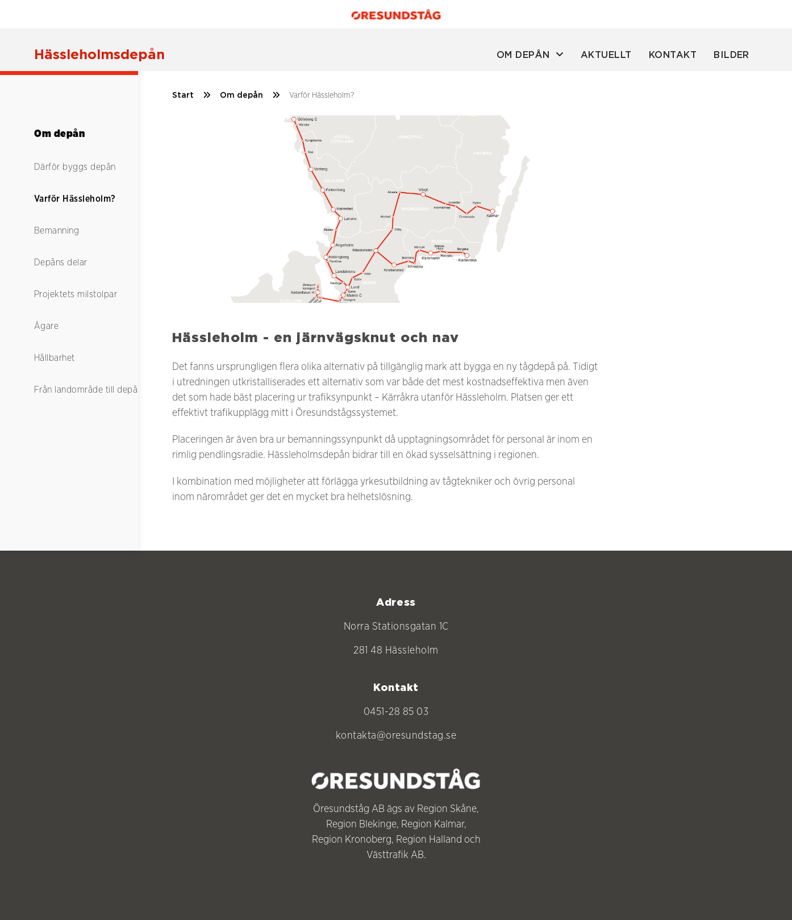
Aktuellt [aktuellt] (606, 55)
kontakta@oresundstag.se (396, 736)
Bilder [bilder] (731, 55)
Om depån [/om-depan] (250, 95)
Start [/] (191, 95)
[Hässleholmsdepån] (99, 55)
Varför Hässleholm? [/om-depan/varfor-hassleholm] (75, 198)
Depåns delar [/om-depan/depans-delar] (60, 262)
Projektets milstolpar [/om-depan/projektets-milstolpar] (75, 294)
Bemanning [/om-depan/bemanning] (56, 230)
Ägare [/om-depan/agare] (46, 326)
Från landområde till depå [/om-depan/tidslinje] (85, 389)
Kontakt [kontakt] (673, 55)
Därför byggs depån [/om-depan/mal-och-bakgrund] (75, 167)
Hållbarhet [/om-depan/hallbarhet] (54, 358)
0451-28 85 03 (396, 712)
